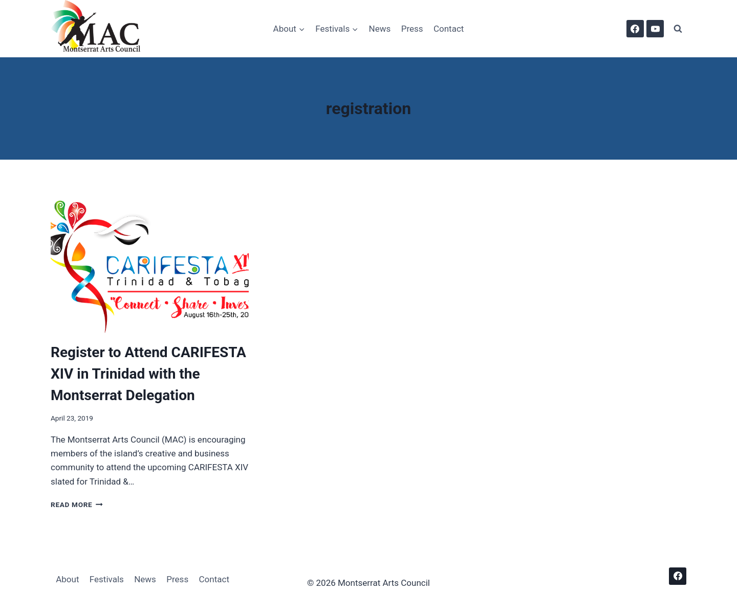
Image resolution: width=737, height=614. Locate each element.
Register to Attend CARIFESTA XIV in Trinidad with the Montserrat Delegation (148, 374)
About (67, 579)
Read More (77, 504)
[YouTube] (655, 28)
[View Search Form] (677, 28)
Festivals (107, 579)
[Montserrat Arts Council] (102, 28)
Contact (448, 29)
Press (412, 29)
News (380, 29)
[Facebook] (635, 28)
